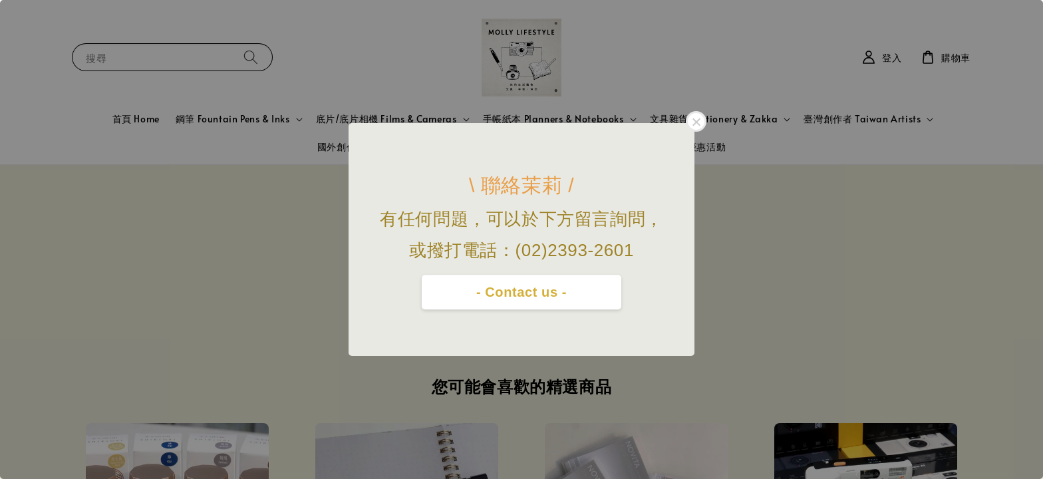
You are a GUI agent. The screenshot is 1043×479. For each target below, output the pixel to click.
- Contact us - (521, 292)
